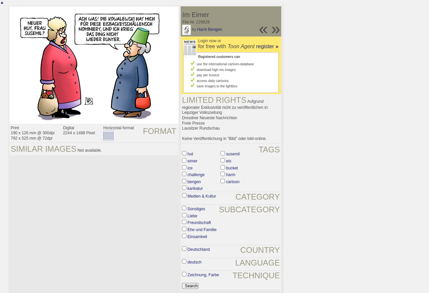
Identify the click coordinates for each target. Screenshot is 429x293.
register (267, 46)
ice (189, 168)
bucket (232, 168)
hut (190, 154)
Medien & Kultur (201, 196)
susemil (233, 154)
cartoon (233, 181)
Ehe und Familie (202, 229)
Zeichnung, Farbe (203, 275)
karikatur (195, 188)
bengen (194, 181)
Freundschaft (199, 222)
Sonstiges (196, 209)
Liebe (192, 216)
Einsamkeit (197, 236)
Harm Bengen (209, 29)
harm (230, 174)
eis (228, 161)
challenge (195, 174)
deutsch (194, 262)
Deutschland (198, 249)
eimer (192, 161)
